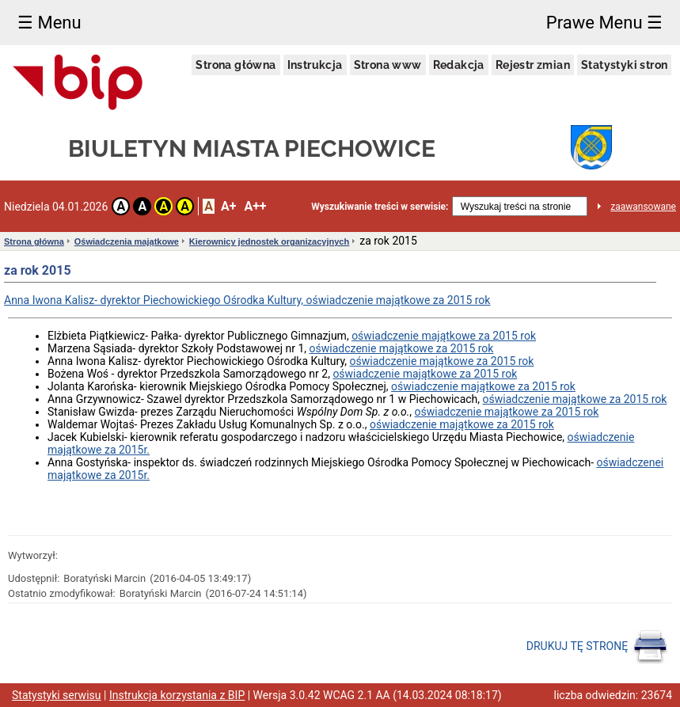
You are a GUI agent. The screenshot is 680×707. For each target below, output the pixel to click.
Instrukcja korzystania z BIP (177, 695)
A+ (228, 206)
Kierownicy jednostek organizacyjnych (269, 241)
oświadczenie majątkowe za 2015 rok (443, 335)
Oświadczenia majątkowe (126, 241)
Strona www (388, 65)
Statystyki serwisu (56, 695)
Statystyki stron (624, 65)
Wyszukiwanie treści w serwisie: (379, 206)
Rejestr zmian (533, 65)
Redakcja (458, 65)
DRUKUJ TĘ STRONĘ (597, 646)
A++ (255, 206)
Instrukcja (315, 65)
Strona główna (235, 65)
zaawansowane (643, 206)
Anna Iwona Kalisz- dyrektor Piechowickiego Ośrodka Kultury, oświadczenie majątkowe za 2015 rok (247, 300)
